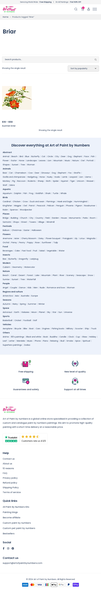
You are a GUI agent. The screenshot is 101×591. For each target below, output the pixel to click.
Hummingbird (80, 201)
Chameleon (20, 172)
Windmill (50, 222)
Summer (32, 304)
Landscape (31, 160)
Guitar (14, 160)
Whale (64, 193)
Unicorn (80, 181)
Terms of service (12, 492)
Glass (84, 336)
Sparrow (14, 209)
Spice (77, 340)
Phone (38, 340)
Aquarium (7, 193)
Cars (38, 328)
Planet (42, 312)
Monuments (75, 218)
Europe (34, 295)
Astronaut (7, 312)
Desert (22, 275)
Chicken (17, 201)
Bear (5, 172)
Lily (76, 238)
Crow (25, 201)
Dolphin (17, 193)
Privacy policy (10, 478)
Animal (6, 156)
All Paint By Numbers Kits (16, 506)
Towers (32, 222)
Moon (34, 312)
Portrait (90, 160)
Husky (49, 177)
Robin (5, 209)
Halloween (36, 230)
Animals (7, 168)
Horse (21, 160)
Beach (14, 156)
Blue (27, 156)
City (57, 156)
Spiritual (86, 340)
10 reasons (8, 468)
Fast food (26, 250)
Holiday (92, 336)
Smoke (70, 340)
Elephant (78, 156)
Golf (35, 320)
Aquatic (7, 189)
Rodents (32, 181)
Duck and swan (37, 201)
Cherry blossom (28, 238)
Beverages (8, 250)
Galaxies (25, 312)
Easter (27, 230)
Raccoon (21, 181)
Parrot (32, 205)
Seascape (81, 275)
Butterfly (35, 156)
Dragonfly (23, 259)
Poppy (30, 242)
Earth (16, 312)
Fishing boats (58, 328)
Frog (31, 193)
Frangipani (68, 238)
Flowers (7, 234)
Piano (45, 340)
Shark (48, 193)
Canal (13, 275)
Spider (56, 181)
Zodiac (27, 345)
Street (24, 222)
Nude (42, 287)
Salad (42, 250)
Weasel (89, 181)
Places (7, 213)
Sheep (41, 181)
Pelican (50, 205)
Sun (60, 312)
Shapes (6, 164)
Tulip (55, 242)
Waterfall (31, 279)
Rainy (15, 304)
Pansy (14, 242)
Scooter (79, 328)
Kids (29, 287)
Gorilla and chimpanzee (14, 177)
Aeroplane (7, 328)
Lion (49, 160)
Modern (7, 263)
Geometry (17, 267)
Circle (50, 156)
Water (62, 250)
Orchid (6, 242)
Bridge (6, 218)
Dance (22, 287)
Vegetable (52, 250)
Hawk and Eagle (64, 201)
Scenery (70, 275)
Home (5, 17)
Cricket (17, 320)
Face (86, 156)
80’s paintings (17, 336)
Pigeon (79, 205)
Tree (23, 164)
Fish (93, 156)
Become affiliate (11, 517)
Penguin (60, 205)
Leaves (42, 160)
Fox (70, 172)
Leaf (5, 340)
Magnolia (91, 238)
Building (14, 218)
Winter (41, 304)
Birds (6, 197)
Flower (6, 160)
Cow (30, 172)
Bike (25, 328)
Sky (48, 312)
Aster (16, 238)
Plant (55, 275)
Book (45, 336)
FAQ (5, 473)
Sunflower (46, 242)
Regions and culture (13, 291)
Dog (70, 156)
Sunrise (6, 279)
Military (69, 328)
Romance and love (56, 287)
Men (36, 287)
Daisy (41, 238)
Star (54, 312)
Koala (57, 177)
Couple (13, 287)
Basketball (7, 320)
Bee (4, 259)
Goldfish (39, 193)
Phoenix (69, 205)
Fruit (35, 250)
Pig (13, 181)
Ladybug (34, 259)
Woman (31, 164)
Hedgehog (32, 177)
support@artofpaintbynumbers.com (22, 563)
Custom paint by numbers (17, 522)
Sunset (15, 164)
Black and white (33, 336)
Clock (71, 336)
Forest (30, 275)
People (7, 283)
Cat (43, 156)
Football (27, 320)
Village (41, 222)
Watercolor (29, 267)
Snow (90, 275)
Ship (87, 328)
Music (67, 160)
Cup (78, 336)
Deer (63, 156)
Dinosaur (45, 172)
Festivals (8, 226)
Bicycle (18, 328)
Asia (17, 295)
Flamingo (50, 201)
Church (23, 218)
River (62, 275)
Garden (55, 218)
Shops (16, 222)
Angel (5, 287)
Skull (62, 340)
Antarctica (8, 295)
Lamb (64, 177)
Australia (25, 295)
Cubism (6, 267)
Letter (12, 340)
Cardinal (7, 201)
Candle (62, 336)
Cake (17, 250)
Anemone (7, 238)
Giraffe (77, 172)
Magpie (17, 205)
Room (93, 218)
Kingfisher (7, 205)
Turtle (55, 193)
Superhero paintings (12, 345)
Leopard (73, 177)
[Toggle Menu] (95, 9)
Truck (93, 328)
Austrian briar (9, 125)
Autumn (6, 304)
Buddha (53, 336)
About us (7, 463)
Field (47, 218)
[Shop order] (83, 68)
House (64, 218)
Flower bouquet (53, 238)
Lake (37, 275)
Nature (75, 160)
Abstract (8, 152)
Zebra (12, 185)
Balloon (6, 230)
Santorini (7, 222)
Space (6, 308)
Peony (22, 242)
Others (7, 332)
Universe (68, 312)
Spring (23, 304)
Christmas (17, 230)
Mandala (21, 340)
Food (6, 246)
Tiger (72, 181)
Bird (21, 156)
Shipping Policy (11, 487)
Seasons (8, 300)
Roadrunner (89, 205)
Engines (46, 328)
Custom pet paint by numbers (19, 528)
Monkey (6, 181)
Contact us (9, 458)
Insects (7, 254)
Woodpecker (26, 209)
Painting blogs (10, 512)
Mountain (58, 160)
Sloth (48, 181)
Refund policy (10, 482)
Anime (6, 336)
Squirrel (64, 181)
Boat (31, 328)
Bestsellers (8, 533)
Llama (88, 177)
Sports (7, 316)
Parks (85, 218)
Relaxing (54, 340)
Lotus (82, 238)
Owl (83, 160)
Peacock (41, 205)
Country (39, 218)
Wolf (5, 185)
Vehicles (8, 324)
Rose (37, 242)
